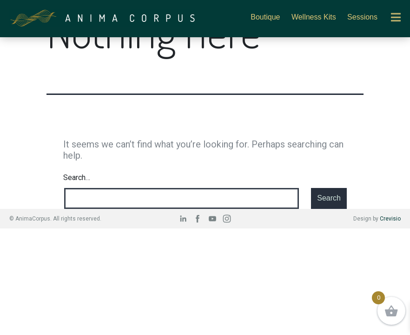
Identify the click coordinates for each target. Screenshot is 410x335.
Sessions (362, 17)
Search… (76, 177)
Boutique (265, 17)
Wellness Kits (313, 17)
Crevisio (390, 218)
